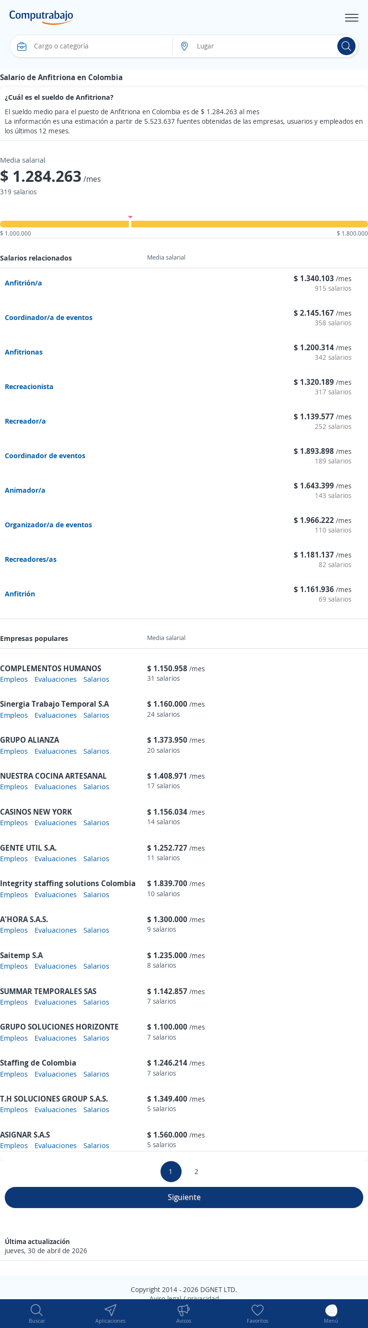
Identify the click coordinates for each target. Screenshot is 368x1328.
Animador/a (25, 490)
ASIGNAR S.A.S (25, 1134)
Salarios (96, 679)
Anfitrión (20, 593)
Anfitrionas (24, 351)
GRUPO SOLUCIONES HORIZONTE (59, 1026)
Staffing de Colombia (38, 1062)
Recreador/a (25, 421)
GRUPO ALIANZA (29, 740)
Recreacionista (29, 386)
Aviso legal (165, 1298)
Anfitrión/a (23, 282)
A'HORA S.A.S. (24, 919)
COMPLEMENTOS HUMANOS (50, 668)
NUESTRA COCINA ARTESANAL (53, 776)
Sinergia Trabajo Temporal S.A (54, 704)
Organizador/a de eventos (48, 524)
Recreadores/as (31, 559)
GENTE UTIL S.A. (28, 847)
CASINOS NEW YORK (36, 811)
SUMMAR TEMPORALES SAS (48, 991)
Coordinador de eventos (45, 455)
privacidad (203, 1298)
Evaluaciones (55, 679)
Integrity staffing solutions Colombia (68, 883)
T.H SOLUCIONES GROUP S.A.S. (54, 1098)
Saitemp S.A (21, 955)
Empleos (14, 679)
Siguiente (184, 1197)
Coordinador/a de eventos (48, 317)
